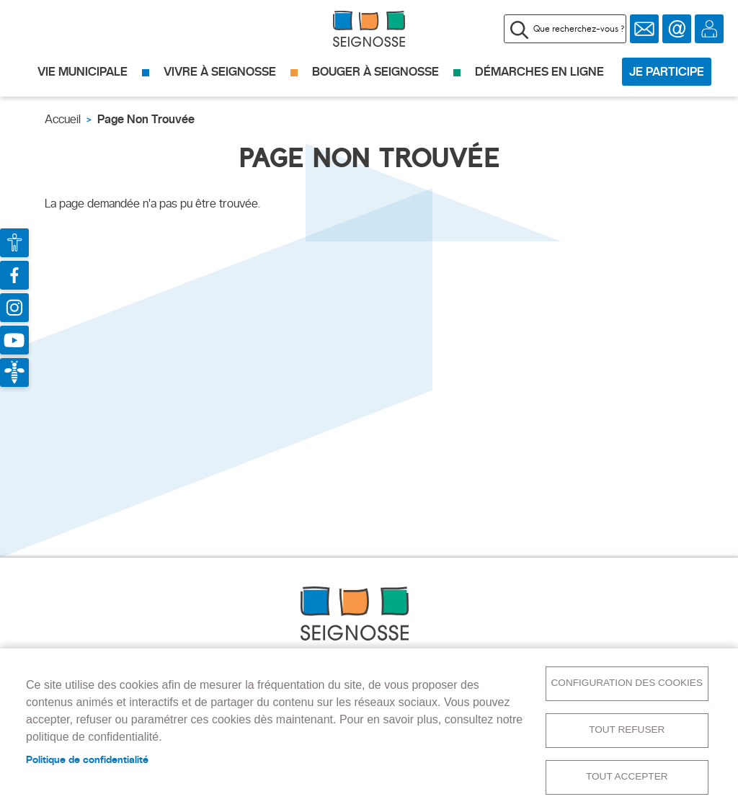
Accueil (63, 119)
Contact (676, 28)
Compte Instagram (14, 307)
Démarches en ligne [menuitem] (539, 72)
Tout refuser (626, 729)
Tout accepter (627, 776)
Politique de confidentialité (87, 759)
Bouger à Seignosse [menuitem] (375, 72)
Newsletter (644, 28)
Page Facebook (14, 275)
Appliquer (518, 29)
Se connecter (709, 28)
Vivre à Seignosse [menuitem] (220, 72)
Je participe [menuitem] (666, 72)
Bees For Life (14, 372)
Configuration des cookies (627, 682)
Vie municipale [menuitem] (82, 72)
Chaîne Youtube (14, 340)
